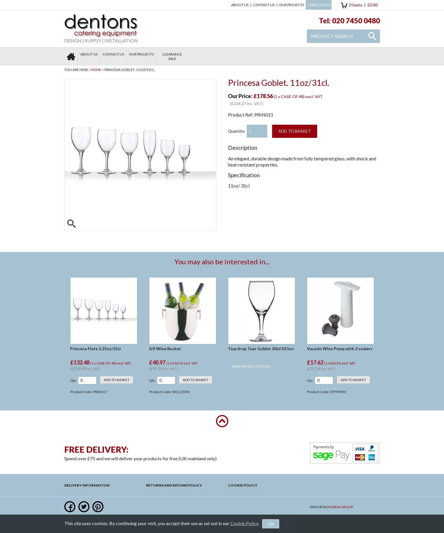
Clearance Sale (172, 56)
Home (95, 69)
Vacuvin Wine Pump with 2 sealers (339, 348)
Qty (73, 380)
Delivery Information (87, 485)
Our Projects (291, 5)
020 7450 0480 (356, 20)
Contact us (263, 5)
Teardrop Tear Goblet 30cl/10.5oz (261, 348)
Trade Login (318, 5)
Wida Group (342, 507)
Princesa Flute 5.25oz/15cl (95, 348)
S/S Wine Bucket (165, 348)
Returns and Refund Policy (174, 485)
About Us (239, 5)
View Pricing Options (251, 366)
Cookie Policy (242, 485)
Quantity (236, 131)
